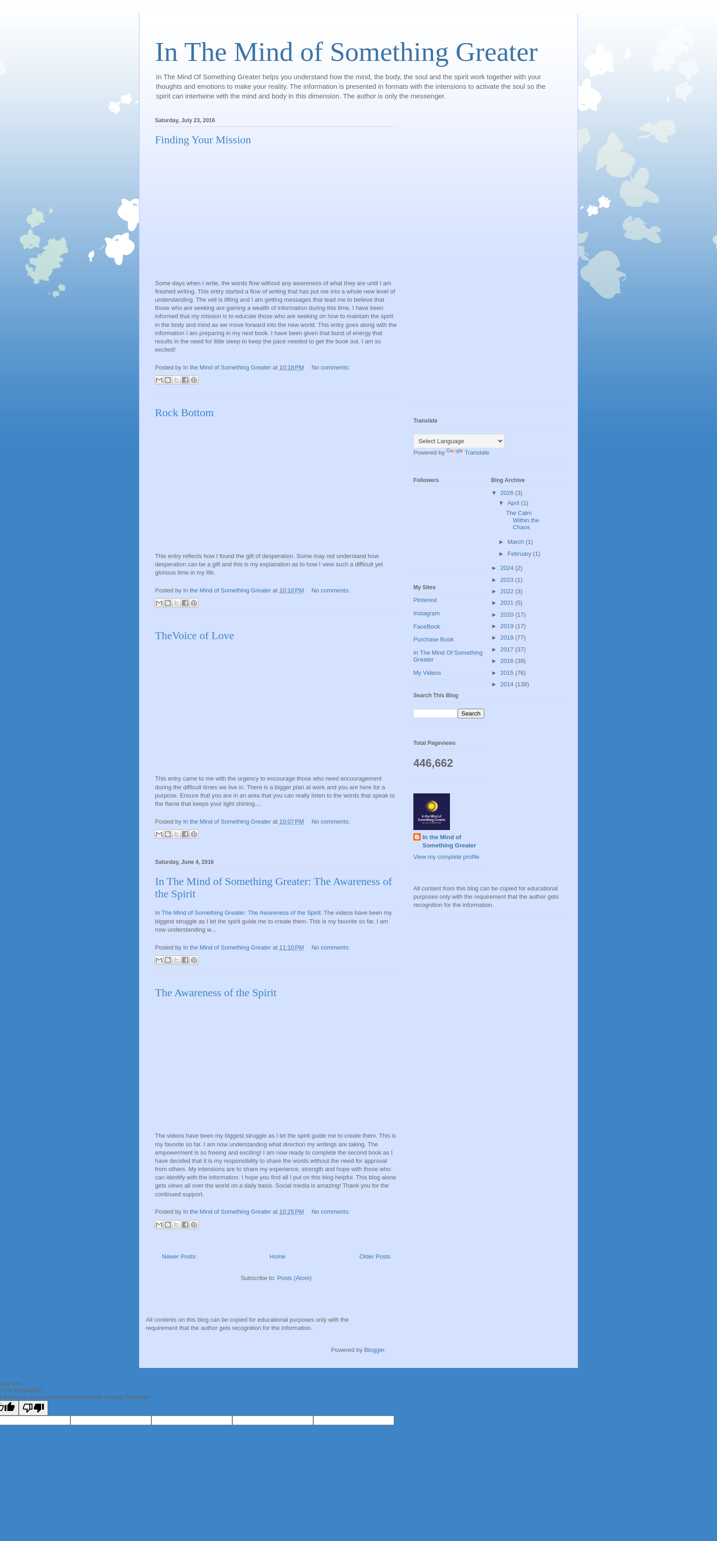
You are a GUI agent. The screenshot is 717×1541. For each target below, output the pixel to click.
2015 (507, 672)
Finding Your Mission (203, 140)
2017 (507, 649)
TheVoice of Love (194, 635)
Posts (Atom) (294, 1278)
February (520, 553)
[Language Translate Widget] (458, 441)
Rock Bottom (184, 412)
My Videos (427, 672)
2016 (507, 660)
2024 (507, 567)
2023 (507, 579)
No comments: (330, 367)
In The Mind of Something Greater (346, 52)
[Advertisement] (450, 258)
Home (278, 1256)
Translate (467, 452)
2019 (507, 626)
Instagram (426, 613)
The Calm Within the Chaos (522, 520)
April (514, 502)
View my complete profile (446, 856)
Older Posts (375, 1256)
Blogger (374, 1349)
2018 (507, 637)
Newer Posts (179, 1256)
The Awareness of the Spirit (216, 992)
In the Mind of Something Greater (449, 841)
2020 (507, 614)
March (517, 541)
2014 (507, 684)
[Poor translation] (33, 1408)
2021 (507, 602)
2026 (507, 492)
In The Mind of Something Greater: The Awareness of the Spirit (238, 912)
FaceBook (426, 626)
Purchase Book (433, 639)
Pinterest (425, 600)
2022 (507, 591)
